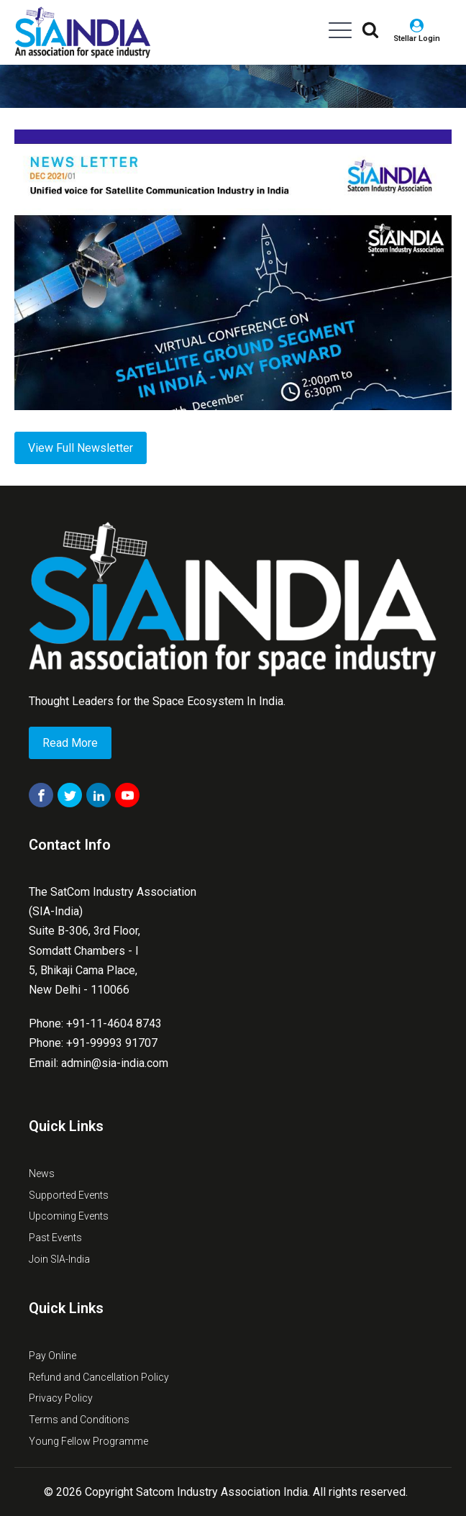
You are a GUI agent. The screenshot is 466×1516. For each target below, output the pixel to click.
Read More (70, 743)
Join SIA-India (59, 1259)
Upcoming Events (69, 1216)
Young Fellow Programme (88, 1441)
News (42, 1173)
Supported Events (69, 1195)
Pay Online (52, 1355)
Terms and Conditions (79, 1419)
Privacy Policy (61, 1398)
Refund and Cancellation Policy (99, 1377)
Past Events (55, 1237)
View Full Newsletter (80, 448)
